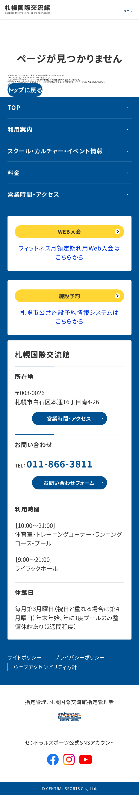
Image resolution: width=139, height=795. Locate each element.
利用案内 (20, 129)
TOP (14, 107)
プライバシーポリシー (80, 657)
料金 (14, 172)
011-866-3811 (60, 463)
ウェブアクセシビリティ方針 (45, 667)
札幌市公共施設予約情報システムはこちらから (69, 316)
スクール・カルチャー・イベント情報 (55, 150)
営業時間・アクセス (33, 194)
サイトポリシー (25, 657)
